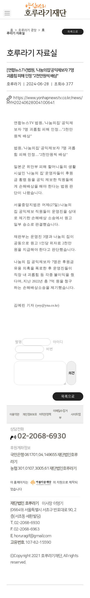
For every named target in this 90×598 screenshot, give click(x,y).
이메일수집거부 (60, 414)
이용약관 (14, 414)
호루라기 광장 (27, 30)
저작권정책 (45, 414)
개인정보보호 (30, 414)
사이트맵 (75, 414)
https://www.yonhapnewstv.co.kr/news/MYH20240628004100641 (45, 100)
